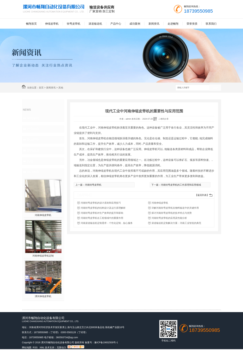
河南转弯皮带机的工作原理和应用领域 (181, 184)
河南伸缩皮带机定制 (43, 255)
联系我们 (211, 23)
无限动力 (61, 347)
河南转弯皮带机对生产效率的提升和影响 (102, 213)
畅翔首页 (31, 23)
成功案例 (134, 23)
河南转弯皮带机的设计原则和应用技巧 (101, 202)
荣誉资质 (192, 23)
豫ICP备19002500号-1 (106, 342)
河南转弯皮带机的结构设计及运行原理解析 (103, 207)
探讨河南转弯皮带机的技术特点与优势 (172, 213)
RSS (35, 347)
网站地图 (26, 347)
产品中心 (115, 23)
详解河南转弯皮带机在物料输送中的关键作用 (175, 207)
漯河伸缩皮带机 (43, 296)
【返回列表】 (202, 195)
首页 (41, 87)
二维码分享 (163, 119)
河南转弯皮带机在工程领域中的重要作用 (102, 218)
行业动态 (33, 129)
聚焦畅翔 (33, 118)
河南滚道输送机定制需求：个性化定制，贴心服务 (107, 223)
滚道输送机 (95, 23)
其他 (60, 87)
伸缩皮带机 (52, 23)
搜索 (215, 87)
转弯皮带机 (73, 23)
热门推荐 (33, 172)
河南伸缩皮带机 (43, 215)
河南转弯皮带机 (93, 184)
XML (42, 347)
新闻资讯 (153, 23)
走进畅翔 (173, 23)
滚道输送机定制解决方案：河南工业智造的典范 (176, 223)
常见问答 (33, 139)
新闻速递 (33, 150)
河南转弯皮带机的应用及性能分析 (169, 218)
